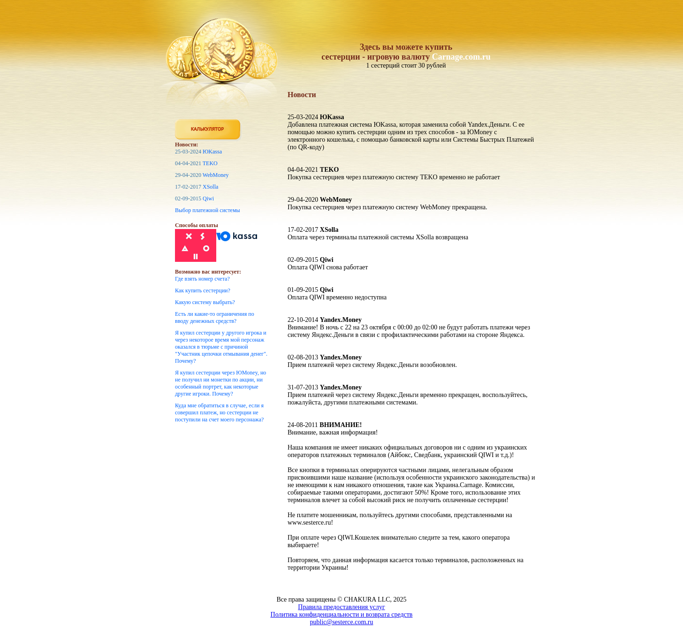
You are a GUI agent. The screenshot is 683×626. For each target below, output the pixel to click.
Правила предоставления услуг (341, 607)
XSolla (210, 186)
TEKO (210, 163)
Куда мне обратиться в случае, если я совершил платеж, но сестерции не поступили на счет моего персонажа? (219, 412)
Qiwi (208, 198)
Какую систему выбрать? (205, 302)
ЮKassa (212, 151)
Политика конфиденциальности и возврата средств (342, 614)
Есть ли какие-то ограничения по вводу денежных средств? (214, 317)
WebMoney (216, 175)
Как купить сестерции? (202, 290)
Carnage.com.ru (461, 56)
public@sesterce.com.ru (341, 622)
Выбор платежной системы (207, 210)
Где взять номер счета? (202, 278)
